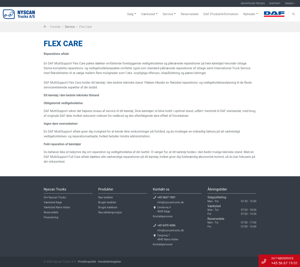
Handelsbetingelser (109, 261)
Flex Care (85, 27)
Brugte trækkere (107, 207)
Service (168, 14)
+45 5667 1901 (166, 197)
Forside (55, 27)
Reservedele (189, 14)
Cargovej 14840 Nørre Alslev (167, 237)
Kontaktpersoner (163, 216)
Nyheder (249, 14)
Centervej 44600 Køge (164, 209)
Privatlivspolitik (87, 261)
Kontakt (274, 3)
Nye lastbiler (105, 197)
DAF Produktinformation (221, 14)
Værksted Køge (53, 202)
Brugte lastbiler (107, 202)
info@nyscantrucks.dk (170, 202)
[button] (293, 14)
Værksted (148, 14)
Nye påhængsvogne (110, 212)
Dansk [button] (289, 3)
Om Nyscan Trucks (253, 3)
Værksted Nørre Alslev (57, 207)
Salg (130, 14)
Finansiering (51, 217)
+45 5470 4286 (166, 225)
